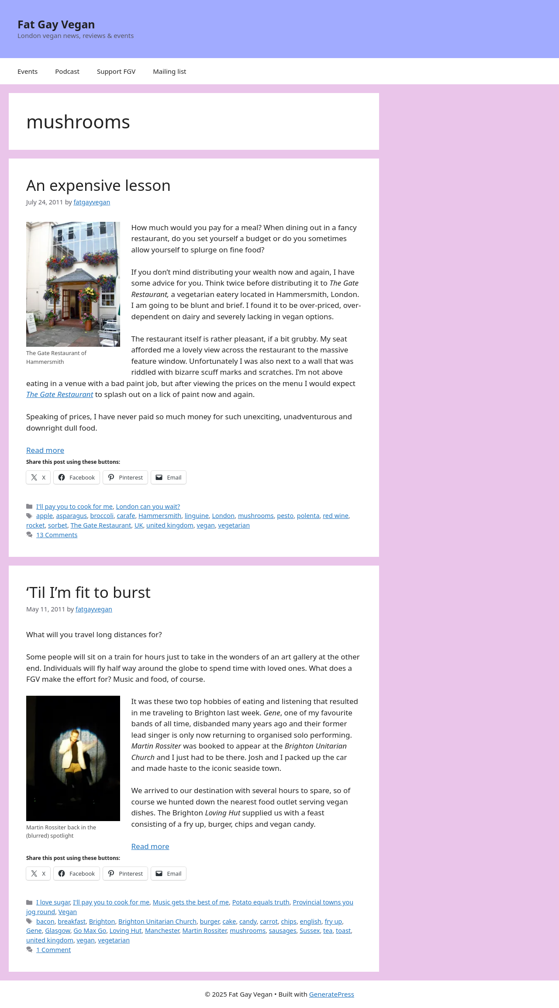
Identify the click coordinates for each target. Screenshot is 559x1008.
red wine (336, 515)
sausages (283, 930)
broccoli (102, 515)
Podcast (67, 71)
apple (44, 515)
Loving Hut (125, 930)
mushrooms (256, 515)
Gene (34, 930)
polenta (308, 515)
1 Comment (53, 950)
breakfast (72, 921)
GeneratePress (331, 994)
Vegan (68, 912)
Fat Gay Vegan (56, 24)
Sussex (310, 930)
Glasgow (57, 930)
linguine (197, 515)
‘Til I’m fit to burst (88, 592)
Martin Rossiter (205, 930)
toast (343, 930)
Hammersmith (159, 515)
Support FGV (116, 71)
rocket (35, 525)
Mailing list (169, 71)
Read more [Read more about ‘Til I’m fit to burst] (150, 846)
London (223, 515)
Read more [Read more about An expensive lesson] (45, 450)
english (310, 921)
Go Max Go (89, 930)
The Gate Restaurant (59, 394)
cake (229, 921)
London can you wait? (148, 506)
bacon (45, 921)
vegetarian (234, 525)
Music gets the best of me (191, 902)
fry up (333, 921)
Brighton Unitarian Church (157, 921)
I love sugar (53, 902)
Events (27, 71)
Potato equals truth (261, 902)
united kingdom (169, 525)
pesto (285, 515)
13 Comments (56, 535)
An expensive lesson (98, 185)
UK (139, 525)
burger (209, 921)
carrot (269, 921)
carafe (126, 515)
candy (248, 921)
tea (327, 930)
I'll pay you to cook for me (74, 506)
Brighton (102, 921)
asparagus (71, 515)
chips (289, 921)
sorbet (57, 525)
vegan (206, 525)
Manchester (162, 930)
